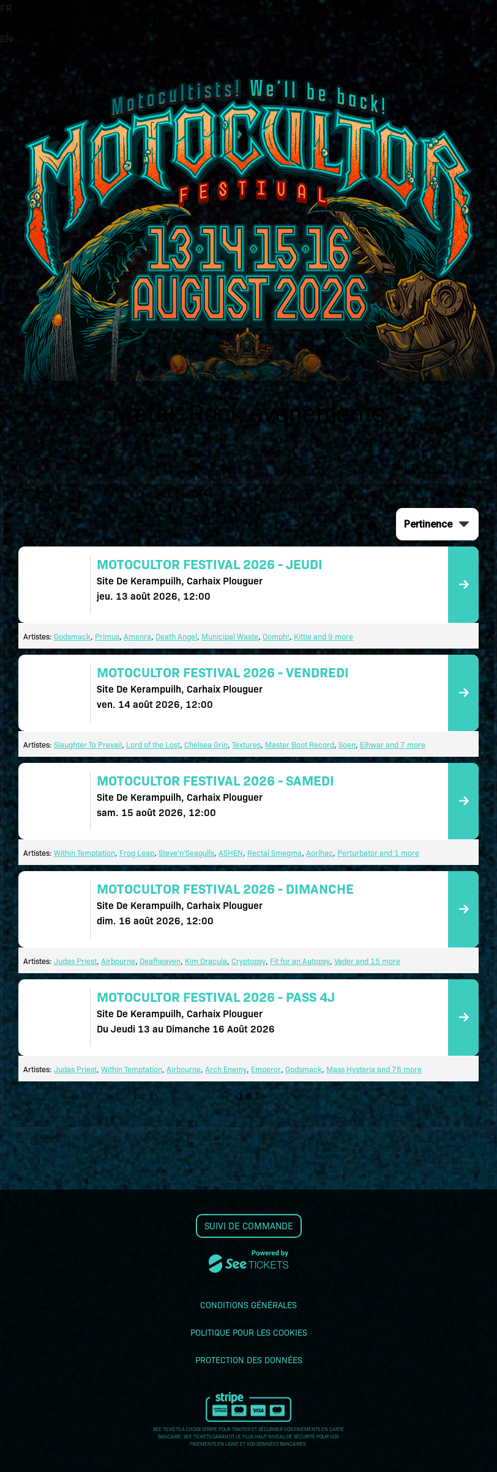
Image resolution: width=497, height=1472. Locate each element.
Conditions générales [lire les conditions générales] (248, 1304)
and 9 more (332, 636)
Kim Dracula (206, 960)
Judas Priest (75, 960)
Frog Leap (136, 852)
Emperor (266, 1069)
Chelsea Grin (206, 744)
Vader (344, 960)
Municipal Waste (229, 636)
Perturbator (357, 852)
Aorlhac (319, 852)
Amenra (137, 636)
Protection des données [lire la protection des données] (248, 1359)
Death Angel (176, 636)
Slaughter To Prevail (88, 744)
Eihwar (372, 744)
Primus (107, 636)
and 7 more (404, 744)
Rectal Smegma (274, 852)
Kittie (303, 636)
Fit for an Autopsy (300, 960)
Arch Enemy (226, 1069)
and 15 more (377, 960)
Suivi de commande (248, 1226)
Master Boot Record (299, 744)
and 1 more (398, 852)
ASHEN (231, 852)
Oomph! (276, 636)
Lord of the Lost (153, 744)
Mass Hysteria (350, 1069)
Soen (347, 744)
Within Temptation (84, 852)
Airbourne (118, 960)
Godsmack (72, 636)
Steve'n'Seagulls (186, 852)
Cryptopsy (248, 960)
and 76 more (398, 1069)
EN (6, 38)
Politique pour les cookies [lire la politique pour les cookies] (248, 1332)
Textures (246, 744)
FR (6, 7)
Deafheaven (160, 960)
